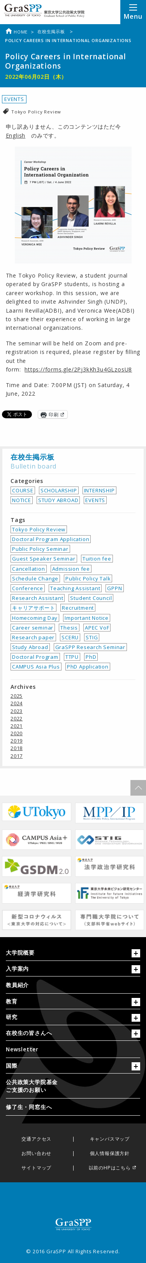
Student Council (91, 597)
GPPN (114, 588)
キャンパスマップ (110, 1139)
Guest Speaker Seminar (44, 558)
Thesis (69, 627)
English (16, 135)
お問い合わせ (36, 1153)
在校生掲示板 (52, 31)
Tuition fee (97, 558)
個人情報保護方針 (110, 1153)
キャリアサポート (33, 607)
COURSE (22, 490)
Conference (27, 588)
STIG (92, 637)
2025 (17, 695)
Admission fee (71, 568)
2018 (17, 748)
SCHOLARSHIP (58, 490)
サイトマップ (36, 1168)
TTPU (72, 656)
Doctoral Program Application (50, 539)
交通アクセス (36, 1139)
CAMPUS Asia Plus (36, 666)
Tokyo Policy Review (36, 112)
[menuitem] (73, 985)
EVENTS (14, 99)
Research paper (33, 637)
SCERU (70, 637)
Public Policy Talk (88, 578)
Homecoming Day (35, 617)
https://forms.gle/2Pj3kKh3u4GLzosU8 (78, 369)
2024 (17, 703)
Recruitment (78, 607)
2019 (17, 740)
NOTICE (21, 500)
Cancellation (28, 568)
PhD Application (88, 666)
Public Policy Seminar (40, 548)
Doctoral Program (35, 656)
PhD (91, 656)
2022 (17, 718)
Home (16, 32)
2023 (17, 711)
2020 (17, 733)
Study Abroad (30, 647)
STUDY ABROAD (58, 500)
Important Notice (87, 617)
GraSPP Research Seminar (90, 647)
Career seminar (32, 627)
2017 (17, 755)
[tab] (73, 955)
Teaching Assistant (75, 588)
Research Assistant (37, 597)
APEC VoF (97, 627)
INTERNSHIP (99, 490)
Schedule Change (35, 578)
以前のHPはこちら (110, 1168)
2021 (17, 725)
